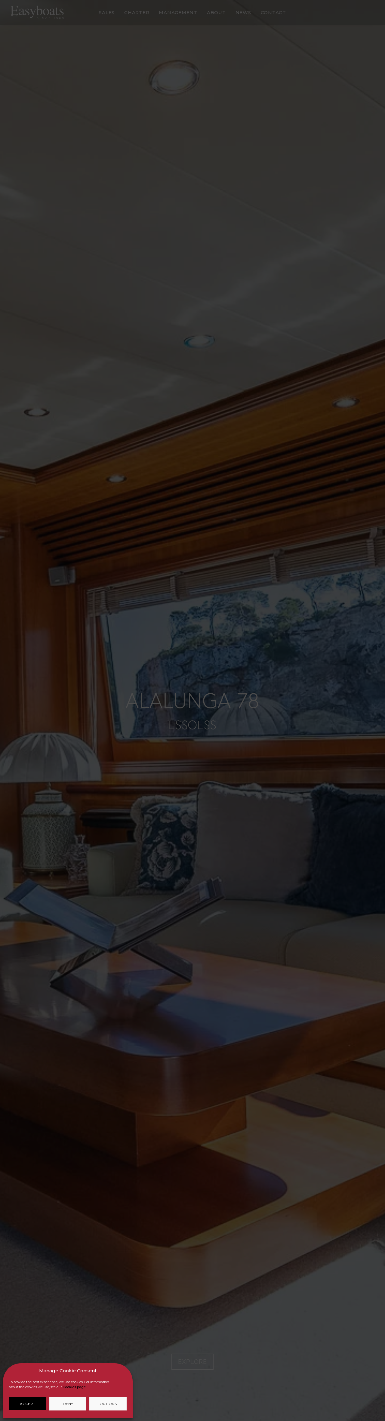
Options (108, 1403)
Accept (27, 1403)
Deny (68, 1403)
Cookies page (74, 1387)
